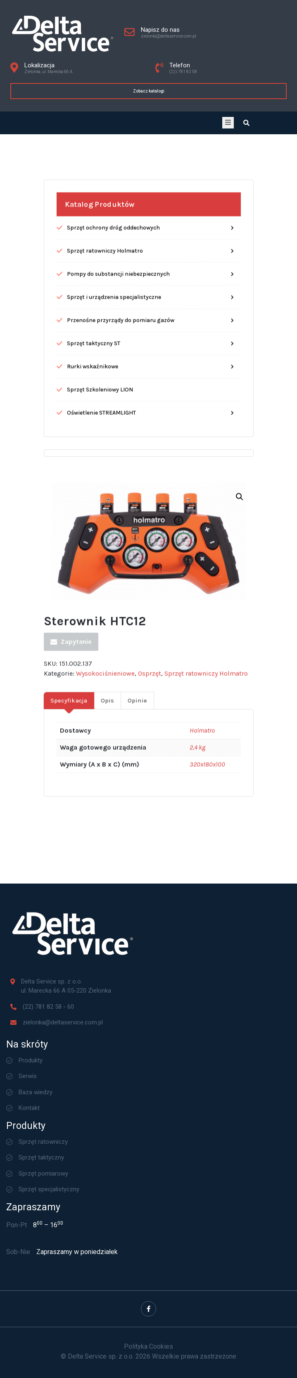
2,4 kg (197, 840)
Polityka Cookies (148, 1346)
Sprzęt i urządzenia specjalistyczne (114, 389)
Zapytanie (71, 734)
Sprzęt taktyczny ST (93, 435)
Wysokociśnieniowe (105, 766)
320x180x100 (207, 857)
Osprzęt (149, 766)
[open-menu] (228, 122)
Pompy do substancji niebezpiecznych (118, 366)
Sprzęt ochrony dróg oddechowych (113, 319)
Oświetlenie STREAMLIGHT (101, 504)
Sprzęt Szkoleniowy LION (100, 481)
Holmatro (202, 823)
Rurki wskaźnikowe (92, 458)
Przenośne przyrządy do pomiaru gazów (120, 412)
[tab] (69, 793)
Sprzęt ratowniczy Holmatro (105, 343)
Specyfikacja (69, 793)
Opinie (137, 793)
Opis (107, 793)
